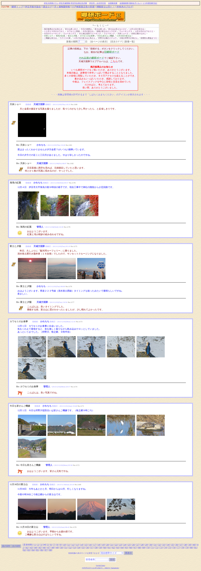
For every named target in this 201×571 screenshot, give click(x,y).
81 (196, 547)
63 (118, 547)
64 (122, 547)
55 (83, 547)
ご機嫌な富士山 (50, 38)
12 (73, 544)
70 (148, 547)
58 (96, 547)
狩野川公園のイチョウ (107, 38)
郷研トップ (17, 7)
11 (68, 544)
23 (120, 544)
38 (185, 544)
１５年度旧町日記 (149, 3)
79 (187, 547)
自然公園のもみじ (138, 33)
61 (109, 547)
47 (48, 547)
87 (46, 550)
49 (57, 547)
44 (35, 547)
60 (105, 547)
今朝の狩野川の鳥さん (128, 38)
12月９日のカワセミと (144, 31)
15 (86, 544)
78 (183, 547)
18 (99, 544)
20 (107, 544)
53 (74, 547)
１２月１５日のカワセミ (54, 31)
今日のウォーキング (52, 33)
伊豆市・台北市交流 (97, 3)
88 (50, 550)
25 (129, 544)
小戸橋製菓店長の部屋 (83, 7)
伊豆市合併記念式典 (78, 3)
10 (64, 544)
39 (190, 544)
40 (194, 544)
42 (27, 547)
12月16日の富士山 (136, 29)
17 (94, 544)
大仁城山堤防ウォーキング (90, 33)
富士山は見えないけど (117, 29)
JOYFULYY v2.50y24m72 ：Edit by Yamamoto (100, 568)
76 (174, 547)
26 (133, 544)
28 (142, 544)
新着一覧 (129, 41)
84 (33, 550)
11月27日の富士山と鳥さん (84, 38)
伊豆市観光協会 (33, 7)
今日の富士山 (88, 31)
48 (53, 547)
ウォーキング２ (69, 33)
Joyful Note (100, 565)
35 (172, 544)
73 (161, 547)
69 (144, 547)
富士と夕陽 (72, 36)
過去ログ (47, 7)
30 (151, 544)
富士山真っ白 (100, 29)
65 (126, 547)
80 (191, 547)
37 (181, 544)
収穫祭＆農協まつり (148, 38)
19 (103, 544)
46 (44, 547)
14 (81, 544)
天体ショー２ (122, 33)
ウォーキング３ (125, 31)
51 (66, 547)
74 (165, 547)
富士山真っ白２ (71, 29)
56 (87, 547)
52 (70, 547)
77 (178, 547)
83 (29, 550)
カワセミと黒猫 (73, 31)
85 (37, 550)
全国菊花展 (112, 3)
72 (157, 547)
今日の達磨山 (86, 29)
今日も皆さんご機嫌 (105, 36)
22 (116, 544)
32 (159, 544)
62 (113, 547)
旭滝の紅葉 (60, 36)
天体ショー (48, 36)
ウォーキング (109, 33)
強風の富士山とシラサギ (106, 31)
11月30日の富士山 (124, 36)
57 (92, 547)
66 (131, 547)
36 (177, 544)
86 (42, 550)
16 (90, 544)
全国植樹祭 (124, 3)
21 (112, 544)
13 (77, 544)
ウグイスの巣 (65, 38)
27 (138, 544)
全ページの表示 (99, 41)
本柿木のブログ (125, 7)
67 (135, 547)
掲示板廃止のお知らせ (53, 29)
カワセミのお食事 (87, 36)
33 (164, 544)
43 (31, 547)
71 (152, 547)
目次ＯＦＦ (116, 41)
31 (155, 544)
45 (40, 547)
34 (168, 544)
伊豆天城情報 (64, 3)
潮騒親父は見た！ (106, 7)
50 (61, 547)
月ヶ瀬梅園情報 (62, 7)
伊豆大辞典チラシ (51, 3)
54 (79, 547)
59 (100, 547)
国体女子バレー (135, 3)
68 (139, 547)
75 (170, 547)
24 (125, 544)
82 (24, 550)
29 (146, 544)
